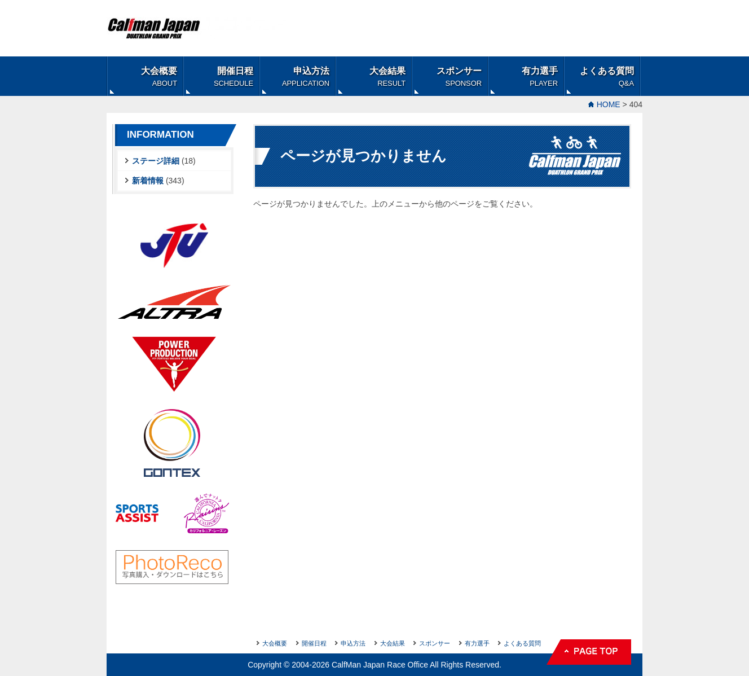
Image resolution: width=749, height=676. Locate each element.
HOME (608, 104)
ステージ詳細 (155, 160)
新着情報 (148, 180)
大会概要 (159, 76)
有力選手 (540, 76)
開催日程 (233, 76)
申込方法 (305, 76)
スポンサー (459, 76)
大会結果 (387, 76)
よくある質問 (607, 76)
